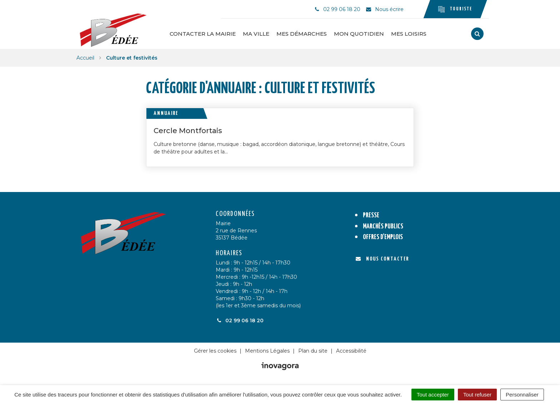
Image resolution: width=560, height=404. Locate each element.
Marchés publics (383, 226)
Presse (371, 215)
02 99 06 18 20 (240, 320)
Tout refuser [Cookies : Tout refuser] (477, 395)
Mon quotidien (359, 33)
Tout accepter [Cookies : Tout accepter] (433, 395)
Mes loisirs (408, 33)
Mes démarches (301, 33)
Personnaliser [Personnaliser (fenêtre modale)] (522, 395)
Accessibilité (351, 351)
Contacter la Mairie (203, 33)
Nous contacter (382, 259)
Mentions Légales (267, 351)
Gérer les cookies (215, 351)
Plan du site (313, 351)
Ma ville (256, 33)
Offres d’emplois (383, 237)
